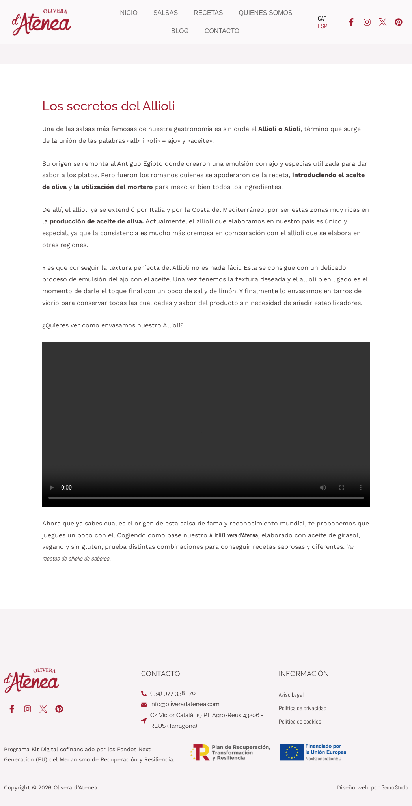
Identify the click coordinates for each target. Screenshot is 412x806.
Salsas (165, 12)
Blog (179, 31)
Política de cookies (301, 721)
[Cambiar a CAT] (322, 18)
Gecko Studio (395, 787)
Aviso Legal (292, 694)
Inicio (128, 12)
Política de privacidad (304, 708)
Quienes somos (266, 12)
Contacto (222, 31)
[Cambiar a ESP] (322, 26)
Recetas (208, 12)
